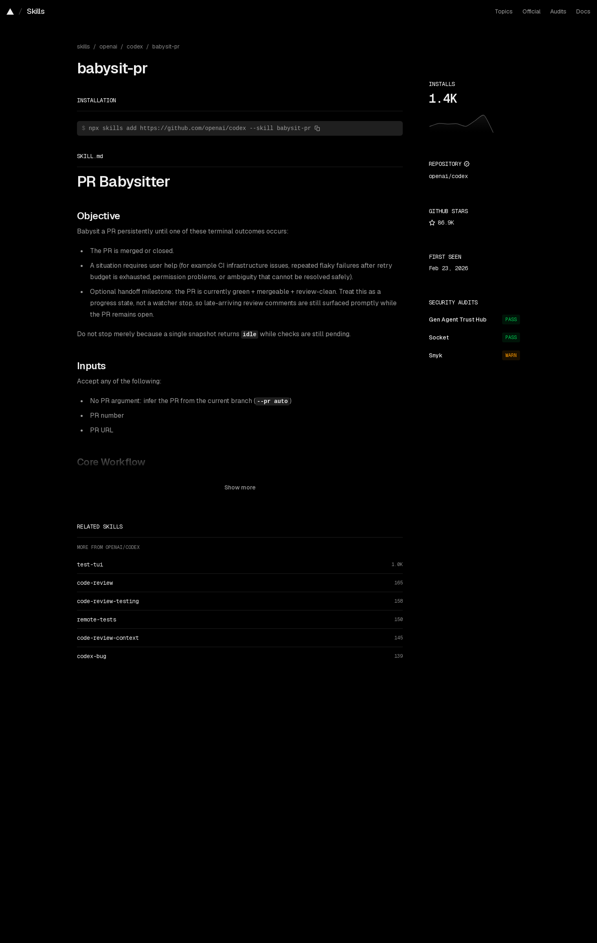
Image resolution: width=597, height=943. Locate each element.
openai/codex (448, 176)
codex (135, 46)
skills (83, 46)
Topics (504, 11)
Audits (558, 11)
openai (108, 46)
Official (531, 11)
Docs (583, 11)
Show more (240, 487)
